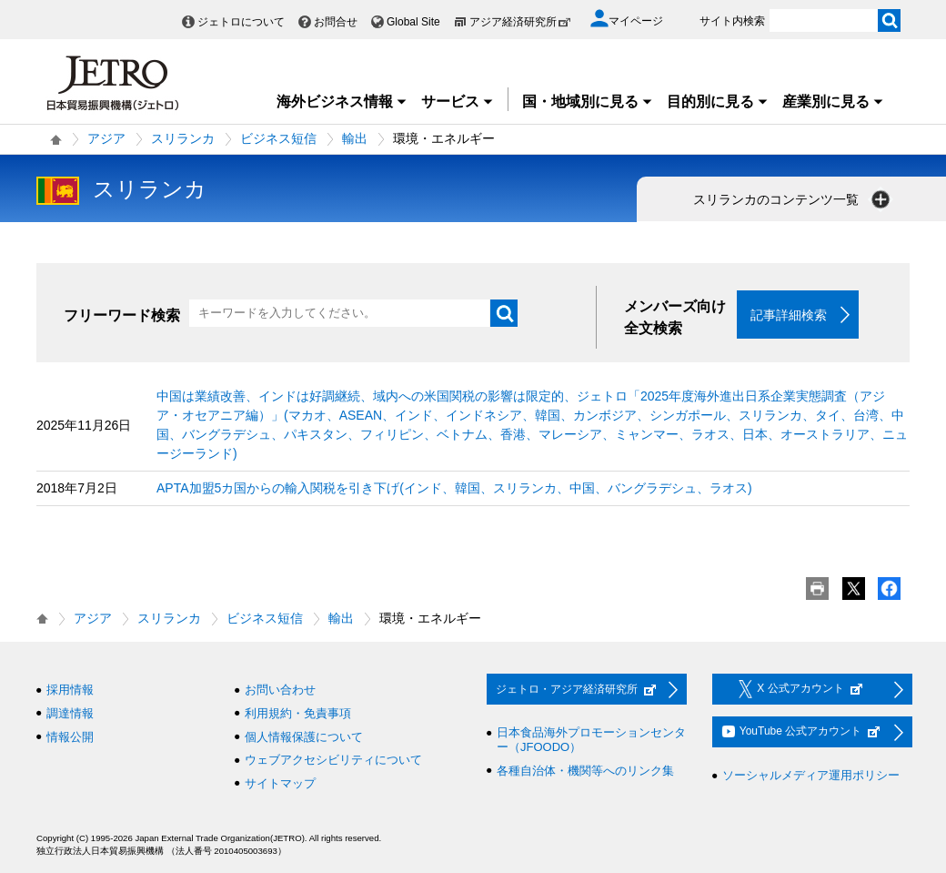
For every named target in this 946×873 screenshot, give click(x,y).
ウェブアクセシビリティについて (333, 760)
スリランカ (183, 138)
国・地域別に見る (587, 101)
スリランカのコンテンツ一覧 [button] (793, 199)
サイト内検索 (732, 21)
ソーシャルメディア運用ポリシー (811, 776)
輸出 (354, 138)
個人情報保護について (304, 737)
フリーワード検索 (122, 315)
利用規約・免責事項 (298, 713)
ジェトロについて (241, 21)
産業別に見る (833, 101)
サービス (457, 101)
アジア (106, 138)
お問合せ (335, 21)
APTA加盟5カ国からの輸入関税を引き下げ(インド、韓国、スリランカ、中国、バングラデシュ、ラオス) (454, 489)
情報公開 (70, 737)
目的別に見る (718, 101)
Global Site (413, 21)
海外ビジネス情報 (342, 101)
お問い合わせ (280, 690)
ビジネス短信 (278, 138)
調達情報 (70, 713)
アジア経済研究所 (520, 21)
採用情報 (70, 690)
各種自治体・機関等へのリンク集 (585, 770)
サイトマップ (280, 783)
